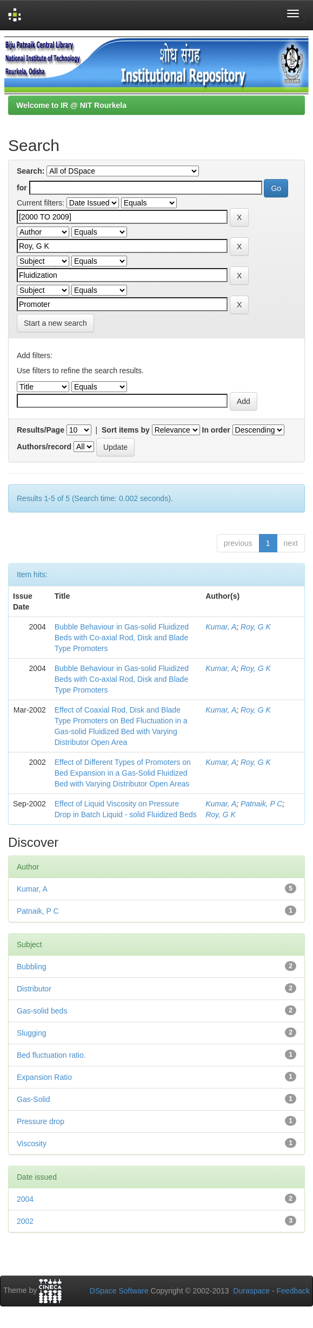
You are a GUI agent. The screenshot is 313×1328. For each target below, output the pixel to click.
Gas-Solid (33, 1099)
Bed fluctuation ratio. (51, 1055)
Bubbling (31, 966)
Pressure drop (40, 1121)
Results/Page (40, 430)
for (22, 187)
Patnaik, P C (261, 803)
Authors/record (44, 446)
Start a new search (55, 323)
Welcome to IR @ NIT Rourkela (71, 105)
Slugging (31, 1033)
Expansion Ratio (44, 1077)
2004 (25, 1199)
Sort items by (126, 430)
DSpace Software (119, 1290)
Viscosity (31, 1143)
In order (216, 430)
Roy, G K (256, 626)
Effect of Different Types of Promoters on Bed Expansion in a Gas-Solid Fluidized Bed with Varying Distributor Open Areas (123, 773)
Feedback (293, 1290)
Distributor (34, 988)
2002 (25, 1221)
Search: (30, 171)
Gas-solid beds (42, 1011)
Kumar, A (220, 626)
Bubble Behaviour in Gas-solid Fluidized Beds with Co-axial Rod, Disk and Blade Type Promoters (122, 637)
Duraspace (251, 1290)
